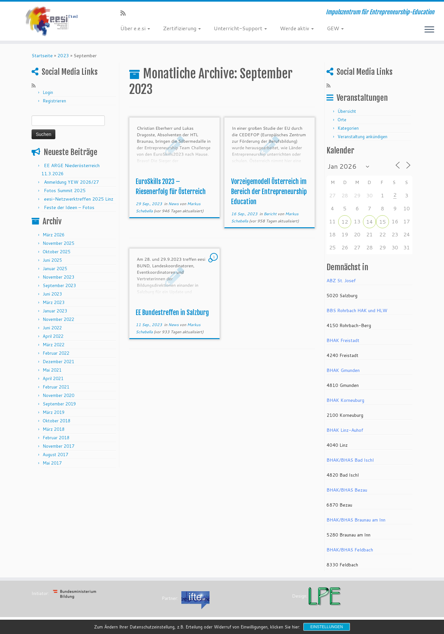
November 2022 (58, 319)
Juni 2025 (52, 260)
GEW (335, 28)
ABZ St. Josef (341, 280)
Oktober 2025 (56, 252)
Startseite (42, 55)
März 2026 (53, 235)
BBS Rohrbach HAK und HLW (356, 310)
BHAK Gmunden (343, 370)
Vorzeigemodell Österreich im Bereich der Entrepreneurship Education (269, 192)
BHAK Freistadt (342, 340)
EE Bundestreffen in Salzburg (172, 313)
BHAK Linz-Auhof (344, 430)
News (174, 203)
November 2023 (58, 277)
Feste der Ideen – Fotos (69, 207)
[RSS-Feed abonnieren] (125, 13)
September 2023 (59, 285)
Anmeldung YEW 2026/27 (71, 182)
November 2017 (58, 446)
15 (382, 221)
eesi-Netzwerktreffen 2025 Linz (78, 199)
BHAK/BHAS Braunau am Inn (355, 520)
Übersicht (347, 111)
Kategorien (348, 128)
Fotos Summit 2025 (65, 190)
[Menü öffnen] (429, 30)
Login (48, 92)
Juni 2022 (52, 328)
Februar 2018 (56, 438)
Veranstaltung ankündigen (362, 136)
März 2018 (53, 429)
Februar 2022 (56, 353)
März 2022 (53, 345)
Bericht (271, 214)
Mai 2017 (52, 463)
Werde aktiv (297, 28)
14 (369, 221)
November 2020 (58, 395)
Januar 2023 (55, 311)
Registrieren (54, 101)
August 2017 (55, 454)
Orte (342, 120)
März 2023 (53, 302)
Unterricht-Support (240, 28)
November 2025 (58, 243)
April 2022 (53, 336)
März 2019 (53, 412)
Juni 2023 (52, 294)
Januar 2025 (55, 268)
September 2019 (59, 404)
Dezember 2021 (58, 361)
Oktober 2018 (56, 421)
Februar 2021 (56, 387)
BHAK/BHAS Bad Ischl (350, 460)
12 (344, 221)
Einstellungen (326, 627)
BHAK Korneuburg (345, 400)
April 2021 (53, 378)
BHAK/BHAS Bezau (346, 490)
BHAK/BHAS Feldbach (349, 550)
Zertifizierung (182, 28)
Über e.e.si (135, 28)
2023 (63, 55)
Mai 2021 (52, 370)
